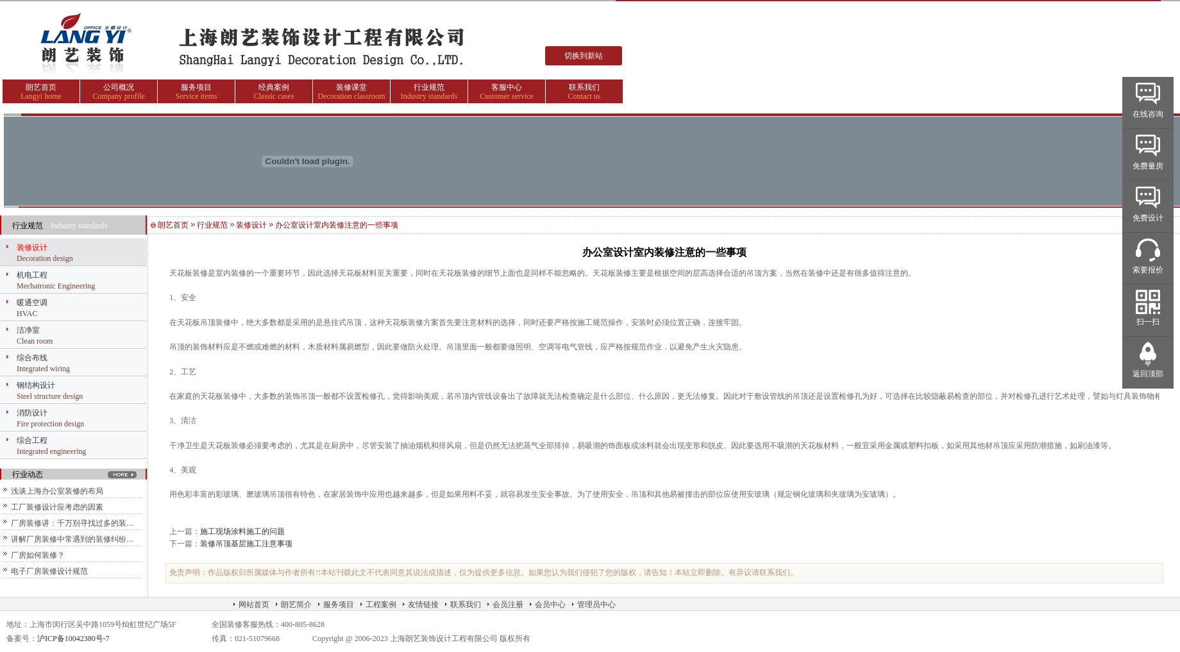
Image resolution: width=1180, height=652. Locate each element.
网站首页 (254, 604)
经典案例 (273, 87)
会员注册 (508, 604)
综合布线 (32, 357)
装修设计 (32, 247)
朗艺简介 (296, 604)
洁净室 (28, 330)
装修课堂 (351, 87)
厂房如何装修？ (38, 555)
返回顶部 (1148, 373)
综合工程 (32, 440)
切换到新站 (583, 55)
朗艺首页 (41, 87)
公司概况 (118, 87)
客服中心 (506, 87)
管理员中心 (596, 604)
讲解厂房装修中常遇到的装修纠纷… (72, 539)
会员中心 (550, 604)
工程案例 (381, 604)
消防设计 (32, 412)
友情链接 (423, 604)
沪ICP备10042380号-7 (73, 638)
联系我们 (584, 87)
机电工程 (32, 275)
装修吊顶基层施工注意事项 (246, 543)
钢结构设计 (36, 385)
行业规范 (429, 87)
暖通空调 (32, 302)
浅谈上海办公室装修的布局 (57, 491)
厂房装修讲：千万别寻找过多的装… (72, 523)
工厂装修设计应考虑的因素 (57, 507)
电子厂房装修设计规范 (49, 571)
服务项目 (196, 87)
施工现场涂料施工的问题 (242, 531)
